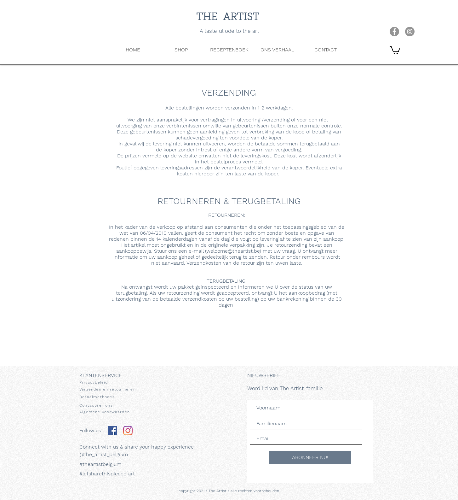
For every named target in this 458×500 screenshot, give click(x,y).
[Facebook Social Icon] (112, 430)
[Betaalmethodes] (110, 397)
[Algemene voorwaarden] (110, 412)
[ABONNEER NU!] (310, 457)
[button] (395, 49)
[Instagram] (128, 430)
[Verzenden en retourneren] (110, 389)
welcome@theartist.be (233, 251)
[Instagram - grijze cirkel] (410, 31)
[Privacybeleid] (110, 382)
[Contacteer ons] (110, 405)
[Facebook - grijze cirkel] (394, 31)
